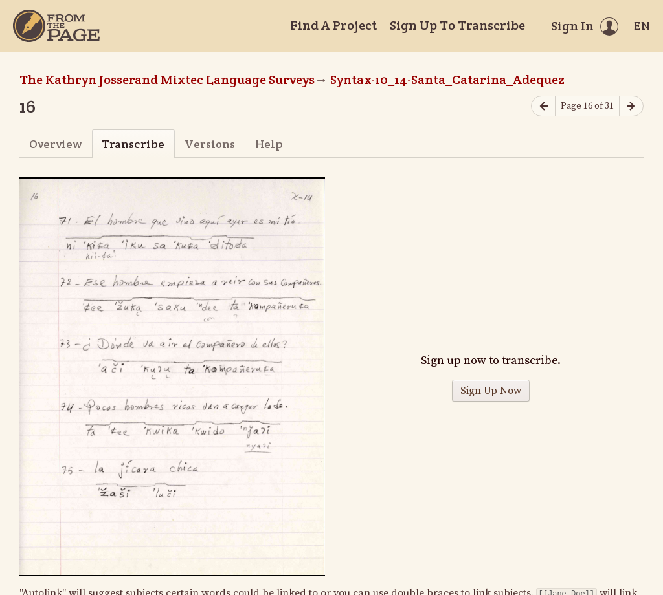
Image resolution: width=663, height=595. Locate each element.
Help (269, 143)
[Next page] (631, 106)
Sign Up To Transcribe (457, 25)
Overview (55, 143)
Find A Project (333, 25)
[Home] (56, 26)
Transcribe (133, 143)
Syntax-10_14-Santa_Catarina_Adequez (447, 79)
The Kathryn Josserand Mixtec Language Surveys (167, 79)
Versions (210, 143)
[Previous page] (543, 106)
